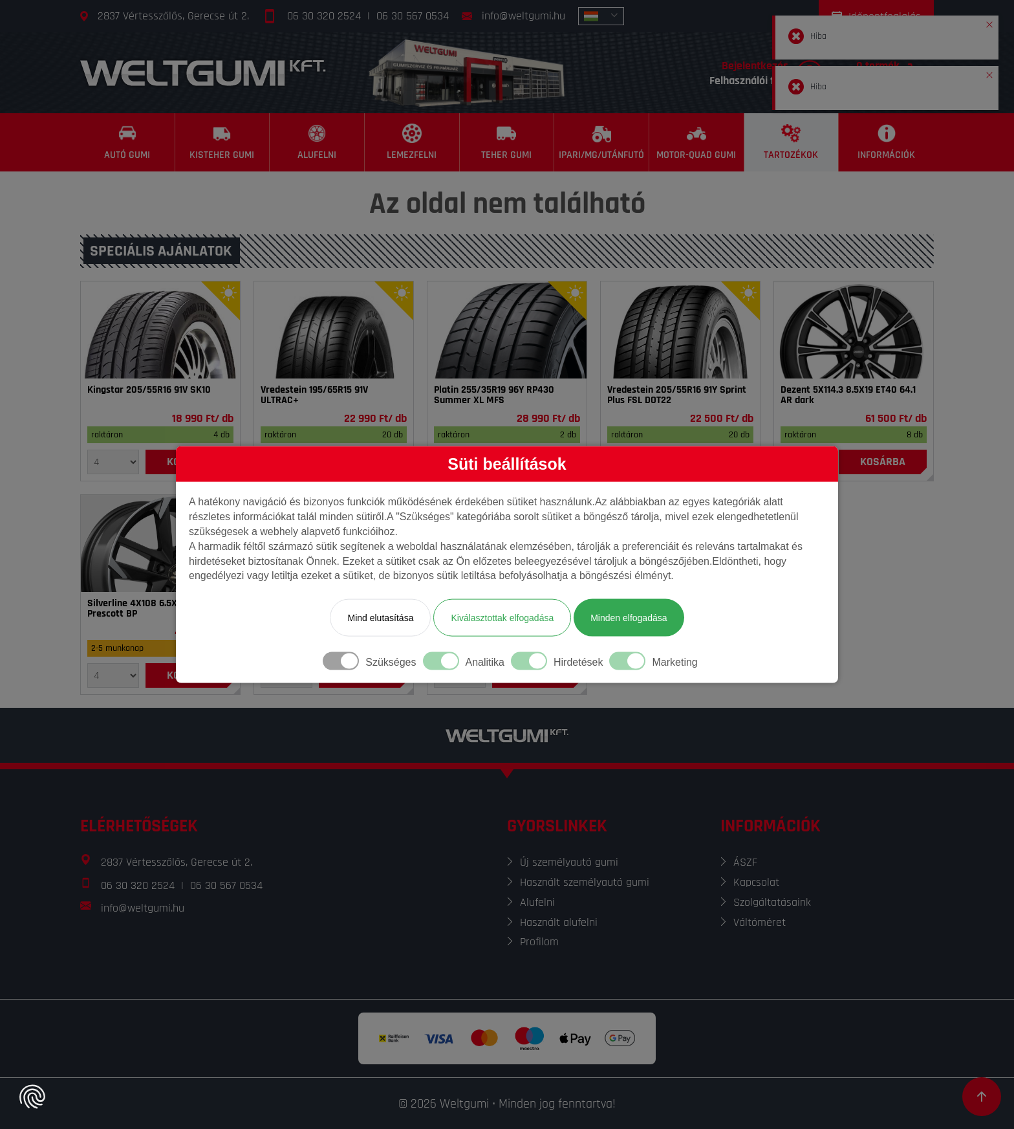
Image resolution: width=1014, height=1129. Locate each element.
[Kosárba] (883, 462)
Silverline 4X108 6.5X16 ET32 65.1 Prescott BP (156, 608)
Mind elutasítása (380, 618)
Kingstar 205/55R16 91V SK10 (149, 390)
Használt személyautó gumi (584, 882)
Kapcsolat (756, 882)
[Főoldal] (203, 73)
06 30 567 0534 (412, 15)
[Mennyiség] (113, 462)
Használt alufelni (559, 922)
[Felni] (853, 329)
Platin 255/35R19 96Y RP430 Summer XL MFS (494, 395)
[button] (989, 22)
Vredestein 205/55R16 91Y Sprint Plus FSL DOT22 (676, 395)
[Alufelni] (317, 142)
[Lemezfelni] (412, 142)
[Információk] (886, 142)
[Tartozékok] (791, 142)
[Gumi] (160, 329)
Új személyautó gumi (569, 862)
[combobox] (601, 16)
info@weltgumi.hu (523, 15)
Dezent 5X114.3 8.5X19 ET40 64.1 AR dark (848, 395)
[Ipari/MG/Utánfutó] (601, 142)
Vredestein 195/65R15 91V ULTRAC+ (314, 395)
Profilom (539, 941)
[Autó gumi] (127, 142)
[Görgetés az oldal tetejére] (981, 1096)
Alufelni (537, 902)
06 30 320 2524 (324, 15)
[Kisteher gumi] (222, 142)
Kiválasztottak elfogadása (502, 618)
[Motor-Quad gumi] (696, 142)
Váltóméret (759, 922)
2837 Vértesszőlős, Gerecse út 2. (173, 15)
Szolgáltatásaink (772, 902)
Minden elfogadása (628, 618)
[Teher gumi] (507, 142)
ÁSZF (745, 862)
